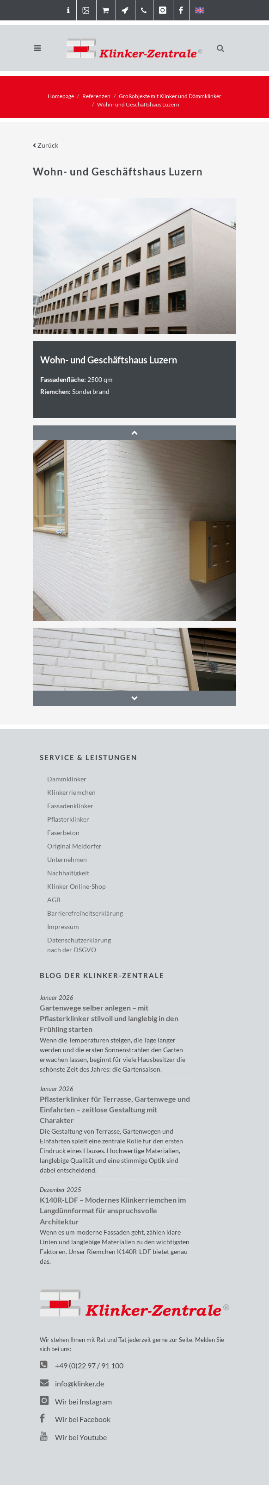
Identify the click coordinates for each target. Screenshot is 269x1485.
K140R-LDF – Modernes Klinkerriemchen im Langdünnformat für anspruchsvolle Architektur (113, 1211)
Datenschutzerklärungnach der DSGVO (79, 945)
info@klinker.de (72, 1383)
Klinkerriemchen (71, 792)
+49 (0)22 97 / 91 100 (89, 1365)
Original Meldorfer (74, 846)
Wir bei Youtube (73, 1437)
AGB (54, 900)
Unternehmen (67, 859)
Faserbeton (63, 832)
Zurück (45, 145)
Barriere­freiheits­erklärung (85, 913)
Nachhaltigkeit (68, 873)
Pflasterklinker (68, 819)
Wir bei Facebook (75, 1419)
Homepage (61, 96)
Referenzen (96, 96)
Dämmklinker (66, 779)
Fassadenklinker (70, 806)
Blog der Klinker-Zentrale (102, 975)
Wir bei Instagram (76, 1401)
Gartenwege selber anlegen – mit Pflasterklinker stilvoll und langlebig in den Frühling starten (109, 1019)
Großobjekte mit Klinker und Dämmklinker (170, 96)
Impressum (63, 926)
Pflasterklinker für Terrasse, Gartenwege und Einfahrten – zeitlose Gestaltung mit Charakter (115, 1110)
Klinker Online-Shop (76, 886)
